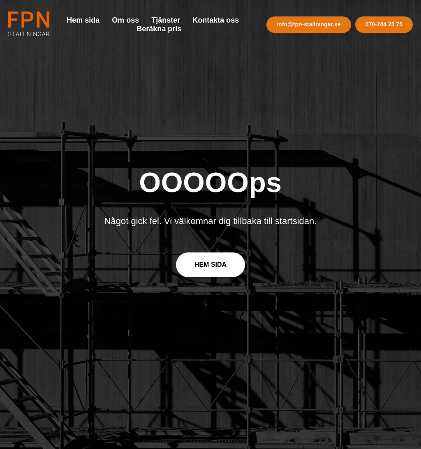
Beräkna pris (158, 29)
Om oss (125, 20)
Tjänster (165, 20)
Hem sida (83, 20)
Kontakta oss (215, 20)
